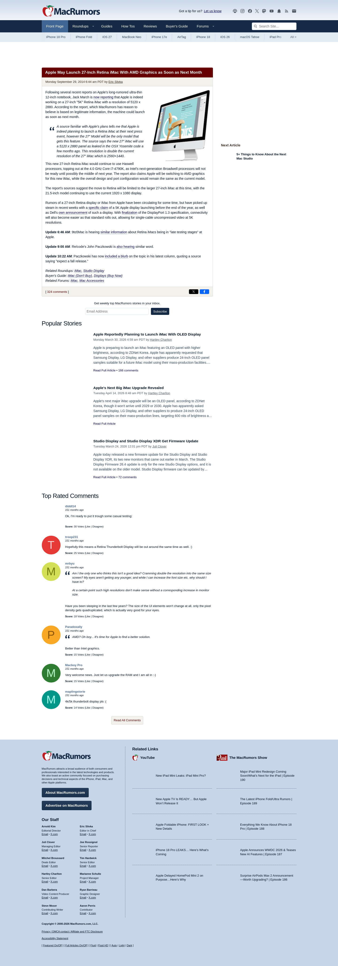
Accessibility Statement (55, 938)
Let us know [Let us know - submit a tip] (213, 11)
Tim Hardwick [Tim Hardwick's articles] (88, 856)
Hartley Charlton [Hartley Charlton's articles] (52, 872)
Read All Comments (127, 720)
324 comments (57, 292)
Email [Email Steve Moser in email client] (45, 912)
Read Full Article (104, 370)
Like (87, 526)
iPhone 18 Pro (55, 37)
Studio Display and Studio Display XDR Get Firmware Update (151, 441)
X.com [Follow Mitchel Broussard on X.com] (54, 864)
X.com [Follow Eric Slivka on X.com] (92, 833)
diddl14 (70, 506)
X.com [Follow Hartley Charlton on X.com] (54, 880)
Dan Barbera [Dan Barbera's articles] (49, 888)
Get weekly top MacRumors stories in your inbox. (127, 303)
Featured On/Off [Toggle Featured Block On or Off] (52, 945)
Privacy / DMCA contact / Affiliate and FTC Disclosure (72, 931)
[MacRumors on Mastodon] (264, 11)
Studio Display (93, 271)
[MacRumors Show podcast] (235, 11)
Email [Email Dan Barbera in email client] (45, 896)
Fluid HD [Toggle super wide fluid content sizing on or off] (103, 945)
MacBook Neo (131, 37)
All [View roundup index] (293, 37)
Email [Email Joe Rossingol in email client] (83, 848)
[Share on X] (193, 291)
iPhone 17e (159, 37)
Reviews (150, 26)
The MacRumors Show (248, 757)
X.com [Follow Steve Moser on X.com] (54, 912)
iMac (77, 271)
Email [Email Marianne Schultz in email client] (83, 880)
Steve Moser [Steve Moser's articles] (49, 904)
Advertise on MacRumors (67, 804)
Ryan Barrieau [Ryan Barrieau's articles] (88, 888)
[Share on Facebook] (204, 291)
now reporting (103, 97)
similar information (113, 232)
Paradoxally (73, 627)
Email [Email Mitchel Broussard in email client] (45, 864)
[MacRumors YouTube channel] (271, 11)
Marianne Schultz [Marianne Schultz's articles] (90, 872)
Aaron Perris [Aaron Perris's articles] (87, 904)
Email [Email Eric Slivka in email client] (83, 833)
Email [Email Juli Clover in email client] (45, 848)
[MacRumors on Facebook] (250, 11)
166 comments (128, 370)
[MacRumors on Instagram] (242, 11)
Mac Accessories (91, 281)
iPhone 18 (203, 37)
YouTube (147, 757)
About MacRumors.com (65, 791)
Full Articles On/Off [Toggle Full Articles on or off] (76, 945)
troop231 (71, 537)
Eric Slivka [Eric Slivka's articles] (86, 825)
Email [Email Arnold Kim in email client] (45, 833)
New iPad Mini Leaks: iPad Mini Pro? (181, 774)
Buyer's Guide (177, 26)
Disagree (97, 526)
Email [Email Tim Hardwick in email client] (83, 864)
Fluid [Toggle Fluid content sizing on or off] (93, 945)
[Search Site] (274, 26)
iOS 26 (225, 37)
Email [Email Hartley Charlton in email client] (45, 880)
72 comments (127, 477)
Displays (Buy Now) (108, 276)
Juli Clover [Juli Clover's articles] (48, 841)
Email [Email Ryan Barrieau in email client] (83, 896)
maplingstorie (75, 691)
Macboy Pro (74, 665)
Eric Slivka (115, 82)
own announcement (73, 212)
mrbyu (70, 563)
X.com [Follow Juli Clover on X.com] (54, 848)
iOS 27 (107, 37)
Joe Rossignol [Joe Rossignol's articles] (88, 841)
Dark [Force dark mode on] (129, 945)
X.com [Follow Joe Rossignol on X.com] (92, 848)
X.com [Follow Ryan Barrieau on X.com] (92, 896)
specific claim (98, 208)
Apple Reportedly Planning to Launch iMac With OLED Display (152, 334)
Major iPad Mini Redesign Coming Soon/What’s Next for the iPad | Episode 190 (267, 774)
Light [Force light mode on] (122, 945)
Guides (106, 26)
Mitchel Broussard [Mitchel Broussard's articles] (53, 856)
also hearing (125, 246)
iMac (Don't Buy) (80, 276)
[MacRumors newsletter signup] (294, 11)
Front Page (55, 26)
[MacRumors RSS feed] (286, 11)
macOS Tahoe (249, 37)
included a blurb (116, 256)
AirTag (181, 37)
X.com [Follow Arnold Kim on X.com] (54, 833)
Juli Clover (159, 446)
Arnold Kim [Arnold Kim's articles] (49, 825)
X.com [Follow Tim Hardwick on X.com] (92, 864)
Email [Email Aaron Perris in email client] (83, 912)
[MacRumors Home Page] (71, 11)
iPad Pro (275, 37)
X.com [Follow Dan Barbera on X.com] (54, 896)
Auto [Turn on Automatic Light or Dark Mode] (114, 945)
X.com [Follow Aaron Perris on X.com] (92, 912)
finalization (129, 212)
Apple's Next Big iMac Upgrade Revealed (132, 388)
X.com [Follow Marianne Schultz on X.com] (92, 880)
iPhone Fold (84, 37)
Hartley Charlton (161, 339)
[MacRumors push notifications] (279, 11)
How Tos (128, 26)
